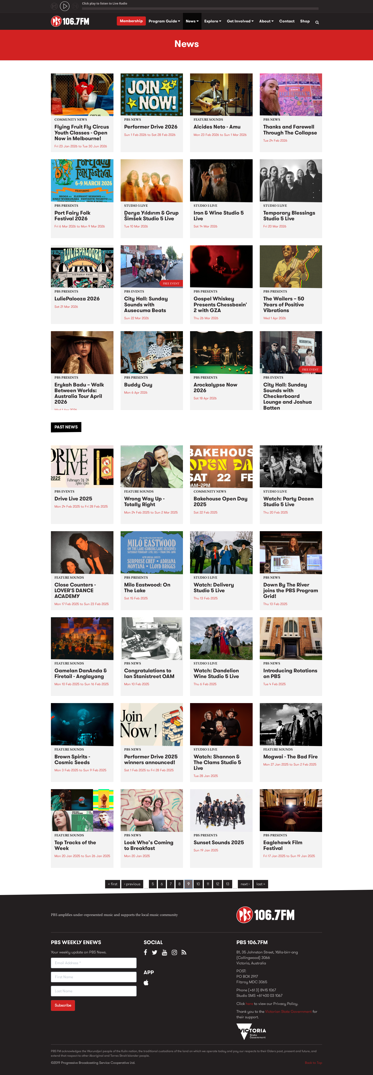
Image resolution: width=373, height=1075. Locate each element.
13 (227, 884)
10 (198, 884)
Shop (305, 21)
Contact (286, 21)
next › (245, 884)
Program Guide (164, 21)
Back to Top (313, 1062)
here (249, 1003)
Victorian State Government (288, 1011)
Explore (212, 21)
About (266, 21)
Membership (131, 21)
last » (260, 884)
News (192, 21)
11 (208, 884)
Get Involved (240, 21)
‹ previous (132, 884)
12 (217, 884)
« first (112, 884)
